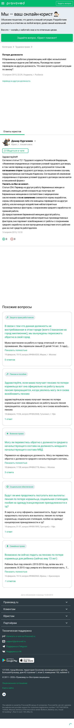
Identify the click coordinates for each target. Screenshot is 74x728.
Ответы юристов (12, 131)
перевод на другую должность (16, 81)
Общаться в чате (14, 150)
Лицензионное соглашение (14, 683)
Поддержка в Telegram (14, 646)
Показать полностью (16, 350)
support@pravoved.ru (14, 641)
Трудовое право (22, 47)
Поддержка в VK (12, 651)
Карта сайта (8, 688)
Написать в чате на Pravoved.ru (18, 636)
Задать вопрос (64, 3)
